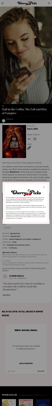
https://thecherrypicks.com (31, 213)
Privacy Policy (31, 197)
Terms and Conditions (21, 197)
